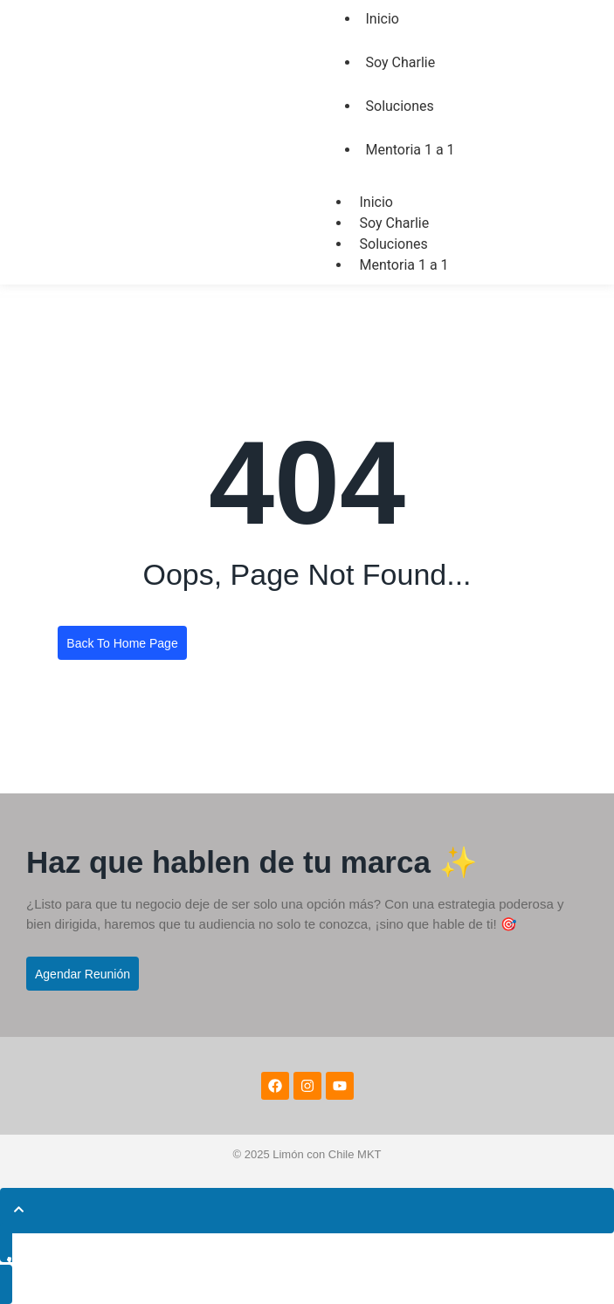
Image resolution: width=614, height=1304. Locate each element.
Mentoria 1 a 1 (410, 149)
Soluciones (400, 106)
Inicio (376, 202)
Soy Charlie (401, 62)
